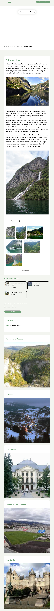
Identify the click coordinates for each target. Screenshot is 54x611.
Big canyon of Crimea (14, 339)
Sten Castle (10, 560)
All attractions (8, 46)
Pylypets (9, 394)
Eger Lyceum (11, 449)
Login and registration (43, 2)
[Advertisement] (27, 31)
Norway (18, 46)
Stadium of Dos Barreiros (16, 504)
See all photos (25, 270)
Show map (12, 311)
